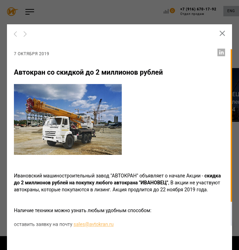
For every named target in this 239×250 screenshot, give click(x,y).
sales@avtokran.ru (93, 224)
